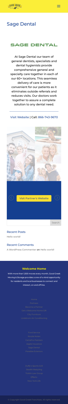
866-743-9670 (48, 117)
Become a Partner (34, 307)
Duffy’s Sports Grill (34, 366)
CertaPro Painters (34, 340)
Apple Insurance (34, 344)
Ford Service (34, 332)
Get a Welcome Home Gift (34, 310)
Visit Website (19, 117)
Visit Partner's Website (34, 198)
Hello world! (14, 236)
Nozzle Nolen (34, 336)
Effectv (34, 377)
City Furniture (34, 314)
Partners (34, 303)
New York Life (34, 381)
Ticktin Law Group (34, 373)
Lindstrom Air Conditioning (34, 318)
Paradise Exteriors (34, 351)
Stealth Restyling (34, 369)
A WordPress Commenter (21, 249)
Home (34, 299)
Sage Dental (34, 347)
